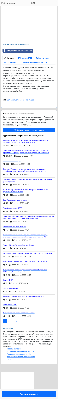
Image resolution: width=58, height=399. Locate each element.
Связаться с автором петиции (20, 100)
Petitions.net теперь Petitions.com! (21, 363)
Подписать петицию (29, 109)
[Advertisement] (29, 25)
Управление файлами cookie (19, 360)
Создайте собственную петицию (29, 136)
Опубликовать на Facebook (17, 51)
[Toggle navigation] (54, 3)
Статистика (10, 62)
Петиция (9, 58)
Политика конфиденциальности (33, 62)
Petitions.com (8, 3)
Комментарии (43, 58)
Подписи (25, 58)
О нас (9, 365)
